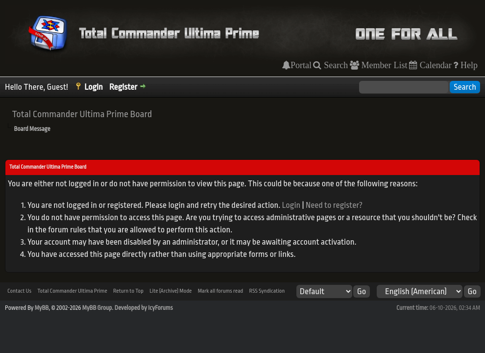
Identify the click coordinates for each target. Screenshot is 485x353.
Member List (383, 65)
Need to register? (334, 205)
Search (334, 65)
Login (93, 87)
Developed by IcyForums (144, 307)
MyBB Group (97, 307)
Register (123, 87)
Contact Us (19, 291)
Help (468, 65)
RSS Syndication (267, 291)
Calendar (434, 65)
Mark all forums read (220, 291)
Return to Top (128, 291)
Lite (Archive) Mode (170, 291)
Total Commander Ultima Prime (72, 291)
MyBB (41, 307)
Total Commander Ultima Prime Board (82, 114)
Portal (301, 65)
